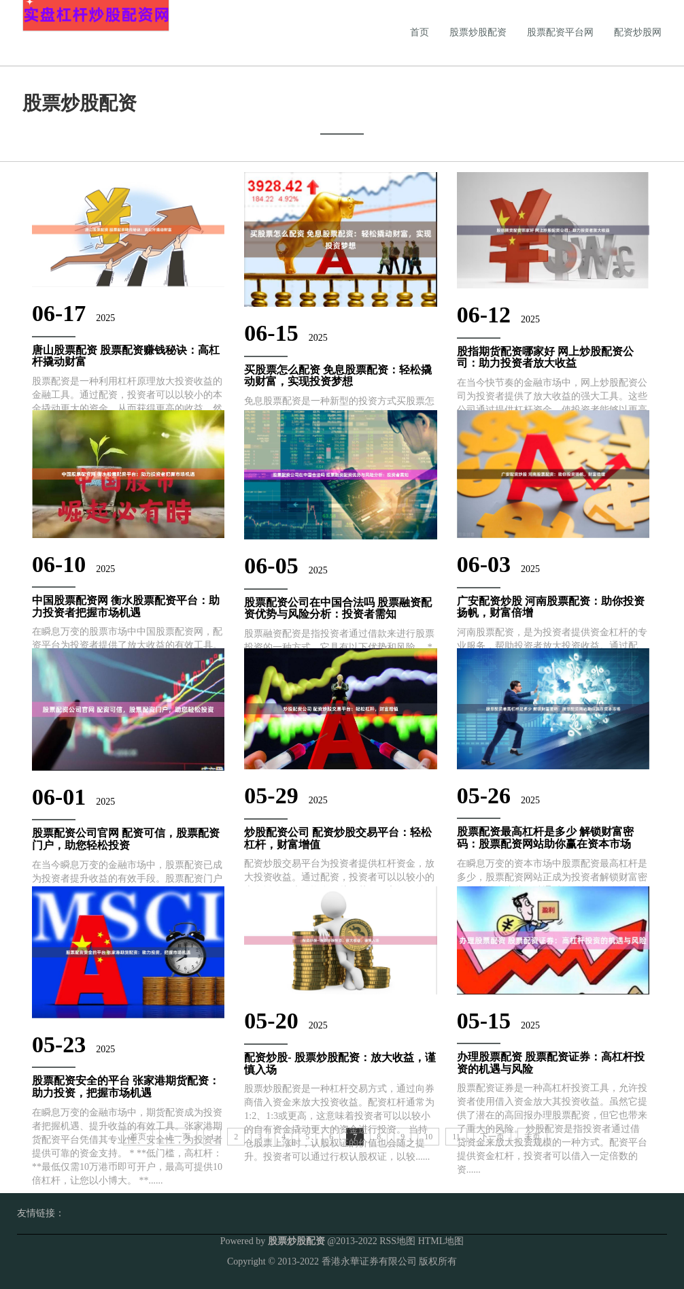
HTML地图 (441, 1241)
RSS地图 (397, 1241)
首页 (419, 32)
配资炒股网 (638, 32)
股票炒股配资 (478, 32)
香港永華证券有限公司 (369, 1261)
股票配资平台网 (560, 32)
